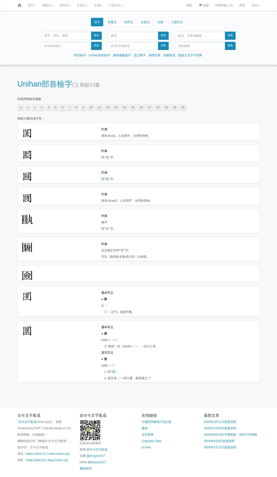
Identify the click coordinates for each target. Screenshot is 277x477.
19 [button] (166, 107)
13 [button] (116, 107)
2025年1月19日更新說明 (220, 428)
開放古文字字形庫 (190, 55)
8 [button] (76, 107)
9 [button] (83, 107)
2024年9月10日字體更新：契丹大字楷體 (230, 434)
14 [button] (124, 107)
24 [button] (183, 107)
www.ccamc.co (36, 453)
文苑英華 (148, 434)
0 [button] (21, 107)
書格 (145, 428)
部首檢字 (80, 55)
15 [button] (132, 107)
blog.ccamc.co (35, 460)
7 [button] (69, 107)
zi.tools (146, 447)
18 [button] (158, 107)
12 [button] (107, 107)
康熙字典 (155, 55)
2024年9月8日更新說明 (219, 441)
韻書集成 (169, 55)
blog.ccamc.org (58, 460)
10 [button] (91, 107)
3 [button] (41, 107)
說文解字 (140, 55)
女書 (98, 5)
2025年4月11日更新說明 (220, 422)
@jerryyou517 (95, 455)
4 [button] (48, 107)
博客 (242, 5)
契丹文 (65, 5)
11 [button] (99, 107)
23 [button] (174, 107)
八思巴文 (116, 5)
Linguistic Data (151, 441)
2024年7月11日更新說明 (220, 447)
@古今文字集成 (96, 449)
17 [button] (149, 107)
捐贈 (204, 5)
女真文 (82, 5)
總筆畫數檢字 (122, 55)
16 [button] (141, 107)
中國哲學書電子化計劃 (156, 422)
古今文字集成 (27, 422)
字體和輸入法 (224, 5)
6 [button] (62, 107)
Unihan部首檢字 (99, 55)
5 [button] (55, 107)
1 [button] (28, 107)
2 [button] (34, 107)
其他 (256, 5)
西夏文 (47, 5)
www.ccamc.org (58, 453)
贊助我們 (86, 468)
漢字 (32, 5)
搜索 (96, 35)
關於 (189, 5)
